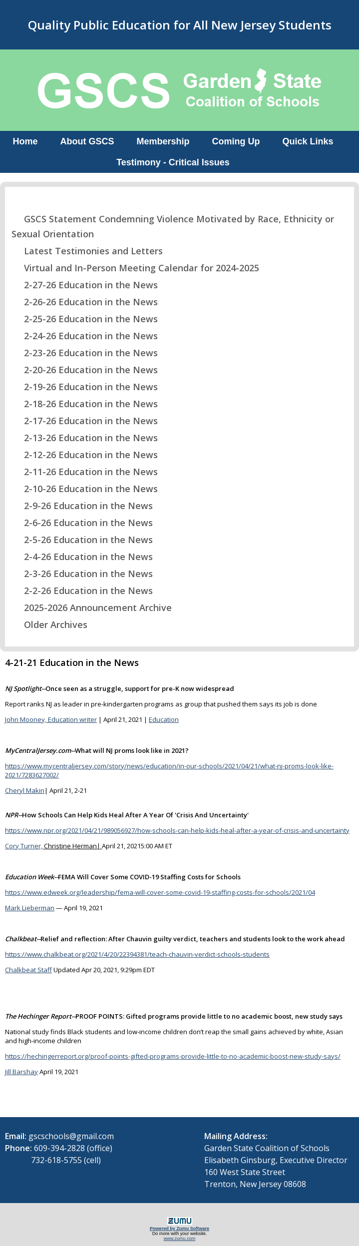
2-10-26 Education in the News (84, 489)
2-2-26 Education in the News (82, 591)
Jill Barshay (21, 1071)
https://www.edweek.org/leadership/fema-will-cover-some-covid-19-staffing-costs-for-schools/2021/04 (160, 892)
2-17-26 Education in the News (84, 421)
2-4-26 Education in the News (82, 557)
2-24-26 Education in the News (84, 336)
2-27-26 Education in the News (84, 285)
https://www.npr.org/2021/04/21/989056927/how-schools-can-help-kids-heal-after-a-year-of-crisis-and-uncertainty (177, 830)
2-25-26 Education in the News (84, 319)
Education (164, 719)
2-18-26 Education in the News (84, 404)
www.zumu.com (180, 1238)
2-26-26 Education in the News (84, 302)
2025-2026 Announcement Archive (91, 608)
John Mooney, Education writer (51, 719)
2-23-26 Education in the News (84, 353)
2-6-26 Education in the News (82, 523)
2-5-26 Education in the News (82, 540)
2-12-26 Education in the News (84, 455)
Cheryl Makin (24, 790)
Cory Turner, (24, 845)
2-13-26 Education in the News (84, 438)
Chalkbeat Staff (28, 969)
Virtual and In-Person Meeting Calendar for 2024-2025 (135, 268)
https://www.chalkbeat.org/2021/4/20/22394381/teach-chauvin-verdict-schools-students (137, 954)
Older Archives (49, 624)
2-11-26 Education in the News (84, 472)
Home (24, 141)
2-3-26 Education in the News (82, 574)
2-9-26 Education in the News (82, 506)
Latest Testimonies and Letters (87, 251)
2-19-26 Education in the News (84, 387)
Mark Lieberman (29, 907)
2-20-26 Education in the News (84, 370)
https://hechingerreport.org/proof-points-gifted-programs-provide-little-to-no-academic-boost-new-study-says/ (173, 1056)
